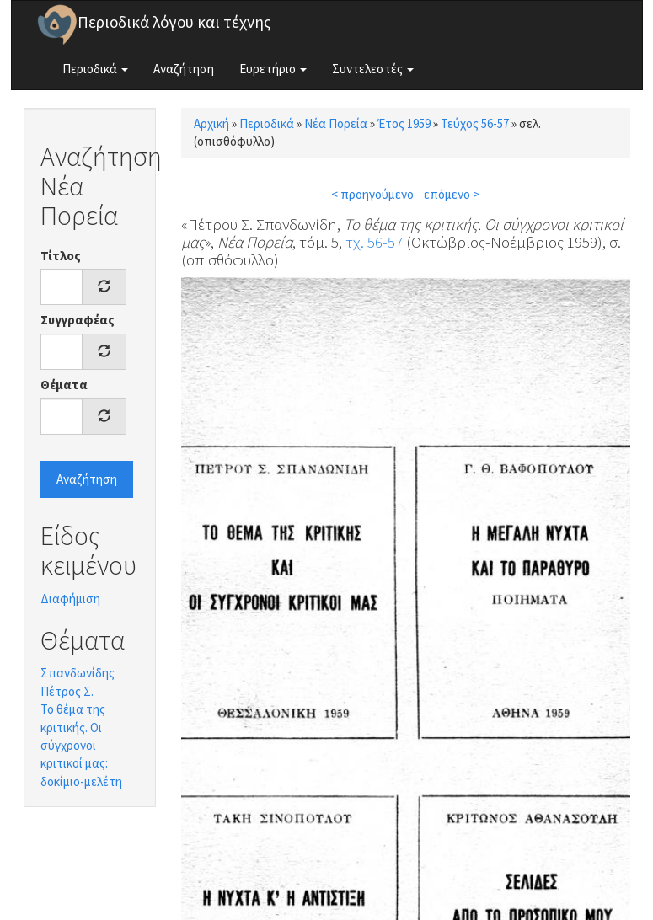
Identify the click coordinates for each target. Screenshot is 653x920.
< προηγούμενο (372, 194)
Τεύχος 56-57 (475, 123)
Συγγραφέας (77, 320)
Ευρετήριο (273, 69)
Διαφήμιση (70, 599)
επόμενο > (451, 194)
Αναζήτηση (183, 69)
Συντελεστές (373, 69)
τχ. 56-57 (374, 242)
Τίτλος (60, 256)
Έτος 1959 (404, 123)
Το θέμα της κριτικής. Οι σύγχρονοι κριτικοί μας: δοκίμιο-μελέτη (81, 745)
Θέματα (64, 385)
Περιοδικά (95, 69)
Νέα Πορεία (335, 123)
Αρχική (211, 123)
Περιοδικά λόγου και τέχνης (174, 22)
